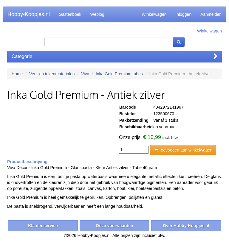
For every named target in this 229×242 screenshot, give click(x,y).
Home (17, 73)
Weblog (97, 14)
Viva (85, 73)
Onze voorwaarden (114, 225)
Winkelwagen (154, 14)
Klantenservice (43, 225)
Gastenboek (70, 14)
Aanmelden (211, 14)
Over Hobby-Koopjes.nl (186, 225)
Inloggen (183, 14)
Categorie (114, 56)
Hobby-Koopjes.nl (28, 14)
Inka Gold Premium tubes (119, 73)
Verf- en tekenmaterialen (52, 73)
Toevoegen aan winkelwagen (183, 150)
